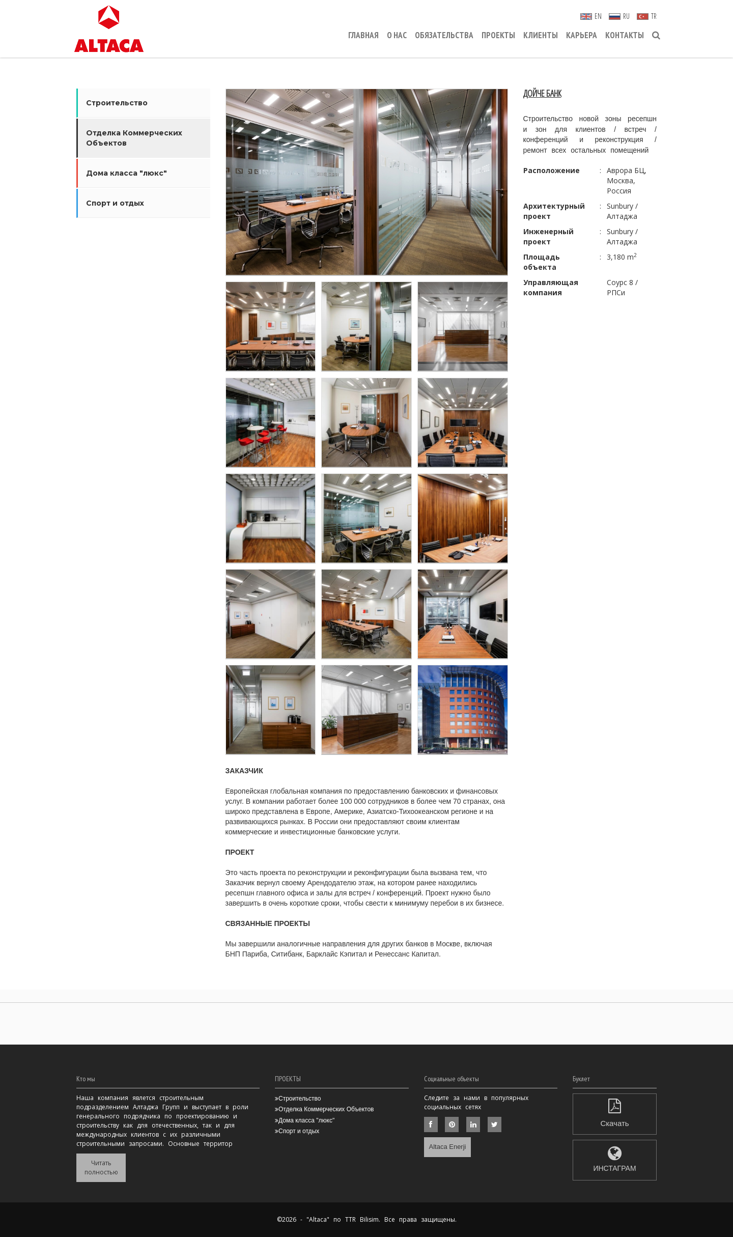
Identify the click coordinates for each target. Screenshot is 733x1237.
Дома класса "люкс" (126, 173)
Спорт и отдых (115, 203)
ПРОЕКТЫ (498, 35)
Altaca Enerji (447, 1146)
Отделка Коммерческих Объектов (134, 138)
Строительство (117, 102)
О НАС (397, 35)
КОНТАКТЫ (624, 35)
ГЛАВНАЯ (363, 35)
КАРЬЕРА (581, 35)
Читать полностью (101, 1167)
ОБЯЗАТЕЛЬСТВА (444, 35)
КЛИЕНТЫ (540, 35)
